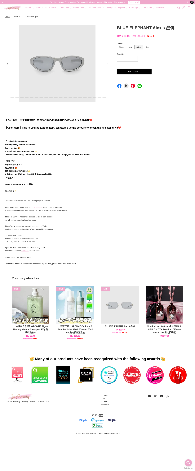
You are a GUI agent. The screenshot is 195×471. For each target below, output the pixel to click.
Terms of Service (81, 433)
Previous (8, 63)
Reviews (160, 8)
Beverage (134, 8)
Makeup (53, 8)
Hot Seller (104, 401)
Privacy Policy (93, 433)
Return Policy (103, 433)
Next (106, 63)
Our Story (104, 395)
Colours (120, 43)
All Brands (148, 8)
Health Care (79, 8)
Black (121, 47)
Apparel (122, 8)
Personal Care (96, 8)
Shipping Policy (114, 433)
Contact (103, 398)
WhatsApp (38, 207)
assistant (25, 251)
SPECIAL (29, 8)
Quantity (120, 54)
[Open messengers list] (188, 462)
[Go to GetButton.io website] (188, 468)
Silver (138, 47)
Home (7, 17)
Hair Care (65, 8)
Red (147, 47)
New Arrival (105, 404)
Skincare (41, 8)
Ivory (130, 47)
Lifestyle (111, 8)
